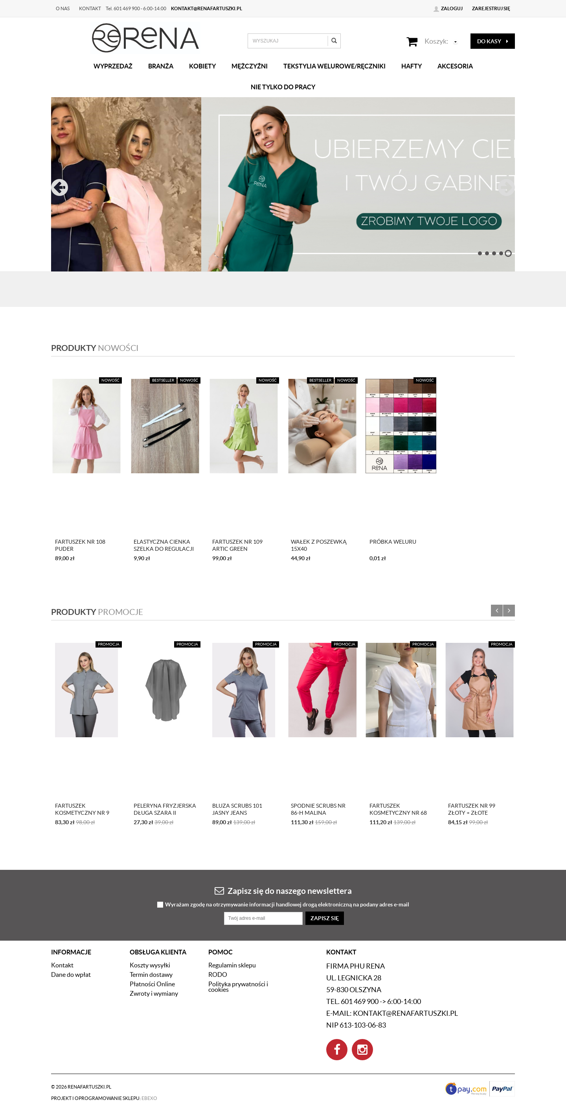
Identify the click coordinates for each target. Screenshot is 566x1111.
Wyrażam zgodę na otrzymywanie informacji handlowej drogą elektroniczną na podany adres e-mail (287, 905)
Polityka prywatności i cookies (238, 986)
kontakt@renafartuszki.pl (206, 8)
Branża (160, 66)
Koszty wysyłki (150, 965)
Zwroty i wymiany (154, 993)
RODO (217, 974)
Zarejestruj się (491, 8)
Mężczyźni (250, 66)
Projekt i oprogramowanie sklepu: (104, 1098)
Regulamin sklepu (232, 965)
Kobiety (202, 66)
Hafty (411, 66)
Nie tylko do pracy (283, 86)
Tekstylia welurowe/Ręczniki (334, 66)
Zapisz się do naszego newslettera (283, 890)
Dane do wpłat (71, 974)
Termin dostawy (151, 974)
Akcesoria (455, 66)
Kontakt (90, 8)
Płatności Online (152, 983)
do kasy (492, 41)
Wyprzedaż (113, 66)
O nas (63, 8)
